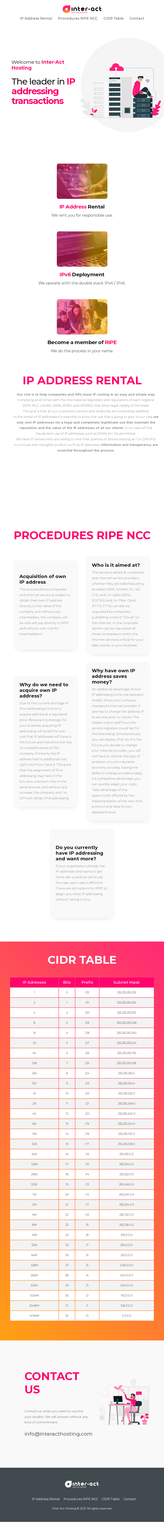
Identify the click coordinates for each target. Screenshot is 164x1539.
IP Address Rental (36, 18)
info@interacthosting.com (61, 1450)
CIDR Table (113, 18)
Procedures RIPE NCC (78, 18)
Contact (137, 18)
